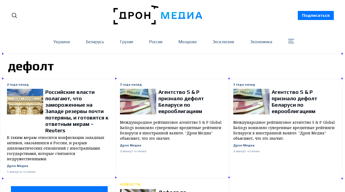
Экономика (261, 41)
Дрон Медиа (17, 166)
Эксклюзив (223, 41)
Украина (61, 41)
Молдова (187, 41)
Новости (130, 184)
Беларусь (95, 41)
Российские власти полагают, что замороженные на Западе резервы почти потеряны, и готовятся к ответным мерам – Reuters (77, 111)
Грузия (126, 41)
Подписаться (316, 15)
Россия (155, 41)
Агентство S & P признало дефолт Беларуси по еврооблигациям (181, 101)
